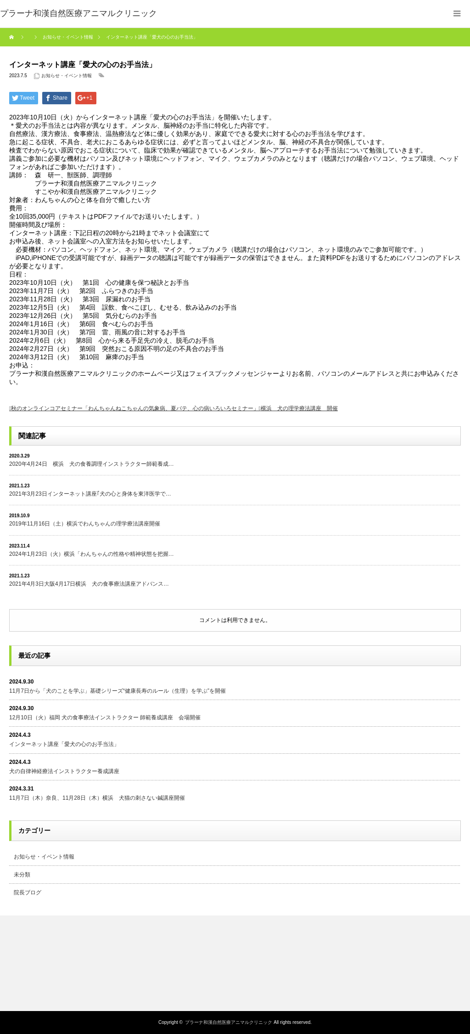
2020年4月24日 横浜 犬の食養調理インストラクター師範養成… (91, 464)
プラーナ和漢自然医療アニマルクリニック (228, 1022)
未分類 (22, 874)
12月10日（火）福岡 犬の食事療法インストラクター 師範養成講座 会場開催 (105, 717)
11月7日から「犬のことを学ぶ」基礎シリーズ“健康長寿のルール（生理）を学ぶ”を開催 (117, 691)
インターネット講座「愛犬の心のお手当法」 (64, 744)
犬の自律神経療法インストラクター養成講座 (64, 771)
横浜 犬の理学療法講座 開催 (299, 408)
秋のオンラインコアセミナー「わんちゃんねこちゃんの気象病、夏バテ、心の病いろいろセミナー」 (135, 408)
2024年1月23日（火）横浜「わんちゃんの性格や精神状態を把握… (91, 554)
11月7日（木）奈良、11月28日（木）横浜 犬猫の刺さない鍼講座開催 (97, 798)
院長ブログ (27, 892)
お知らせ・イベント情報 (66, 75)
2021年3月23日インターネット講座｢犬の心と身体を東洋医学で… (90, 494)
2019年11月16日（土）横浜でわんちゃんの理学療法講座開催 (84, 523)
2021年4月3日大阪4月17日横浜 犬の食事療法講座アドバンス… (89, 584)
